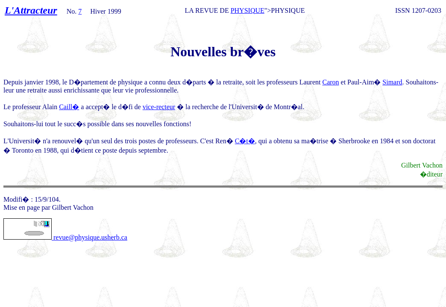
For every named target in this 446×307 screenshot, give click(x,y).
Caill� (69, 106)
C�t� (245, 141)
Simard (392, 82)
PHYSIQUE (247, 10)
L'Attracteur (31, 10)
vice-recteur (159, 106)
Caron (330, 82)
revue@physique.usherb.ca (65, 237)
